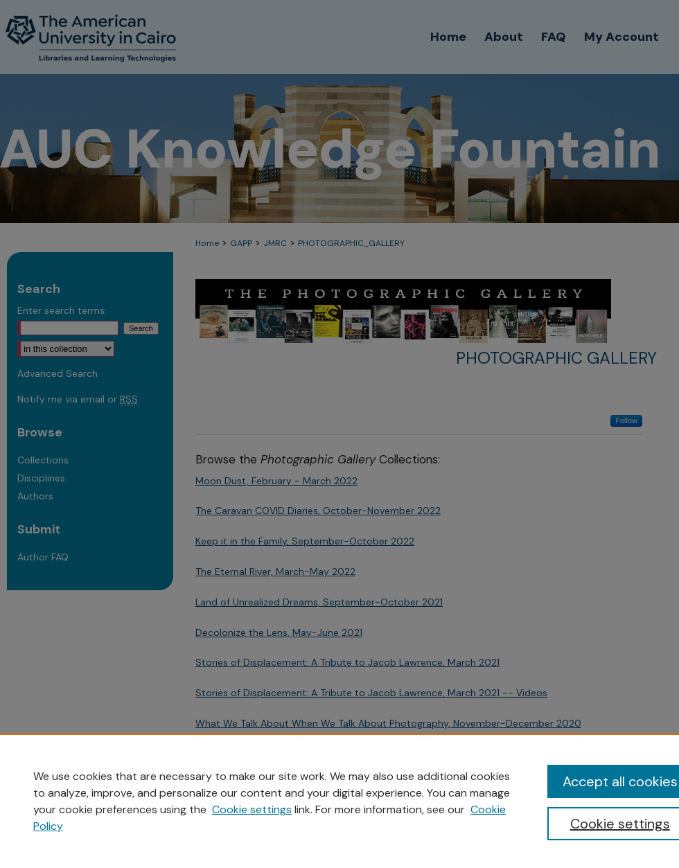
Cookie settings (252, 809)
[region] (339, 801)
